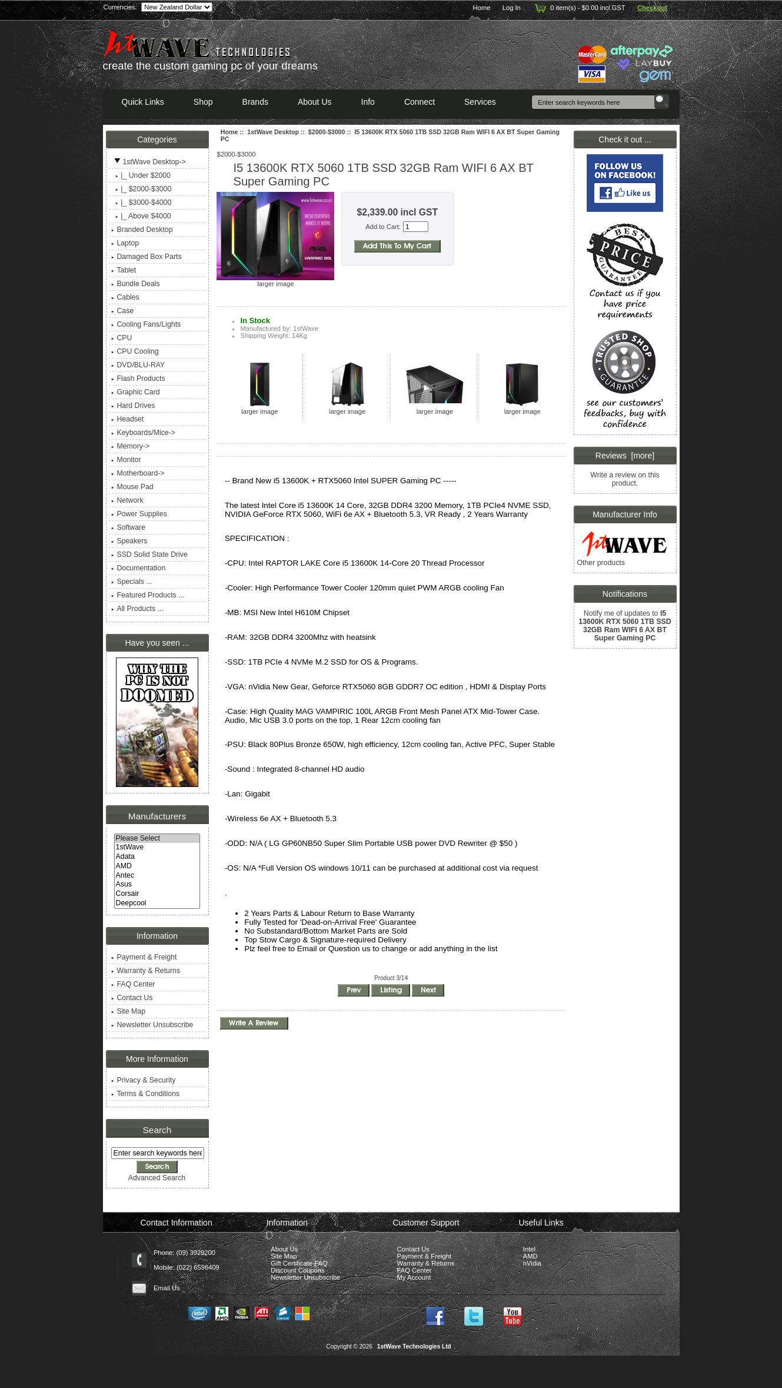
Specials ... (131, 581)
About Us (315, 102)
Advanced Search (156, 1178)
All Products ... (137, 609)
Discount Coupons (297, 1270)
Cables (125, 297)
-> (148, 162)
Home (482, 7)
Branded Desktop (141, 229)
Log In (512, 7)
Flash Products (138, 378)
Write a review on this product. (624, 478)
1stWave (157, 847)
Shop (203, 102)
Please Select (157, 839)
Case (122, 311)
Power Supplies (139, 514)
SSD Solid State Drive (149, 554)
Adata (157, 857)
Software (128, 527)
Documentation (138, 568)
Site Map (128, 1011)
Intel (529, 1249)
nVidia (532, 1263)
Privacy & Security (143, 1080)
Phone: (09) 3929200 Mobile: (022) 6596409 (186, 1260)
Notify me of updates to (624, 625)
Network (127, 500)
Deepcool (157, 903)
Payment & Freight (144, 957)
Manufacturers (157, 816)
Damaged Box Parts (146, 257)
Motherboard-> (137, 473)
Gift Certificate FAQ (299, 1263)
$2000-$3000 (326, 131)
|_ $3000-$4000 (141, 202)
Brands (255, 102)
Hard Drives (133, 405)
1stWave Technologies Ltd (414, 1346)
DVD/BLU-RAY (138, 365)
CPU (121, 338)
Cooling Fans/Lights (146, 324)
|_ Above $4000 (141, 216)
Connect (419, 102)
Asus (157, 884)
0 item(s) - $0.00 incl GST (579, 7)
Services (480, 102)
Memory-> (130, 446)
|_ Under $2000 (141, 175)
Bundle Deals (135, 284)
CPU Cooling (134, 351)
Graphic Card (135, 392)
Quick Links (143, 102)
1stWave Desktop (273, 131)
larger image (260, 408)
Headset (127, 419)
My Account (414, 1277)
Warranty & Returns (145, 971)
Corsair (157, 894)
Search (157, 1130)
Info (368, 102)
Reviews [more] (624, 455)
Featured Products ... (147, 595)
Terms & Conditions (145, 1094)
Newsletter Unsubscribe (152, 1025)
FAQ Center (133, 984)
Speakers (129, 541)
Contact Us (131, 998)
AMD (157, 866)
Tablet (123, 270)
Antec (157, 876)
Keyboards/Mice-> (143, 433)
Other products (600, 563)
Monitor (126, 460)
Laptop (125, 243)
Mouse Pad (132, 487)
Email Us (167, 1287)
